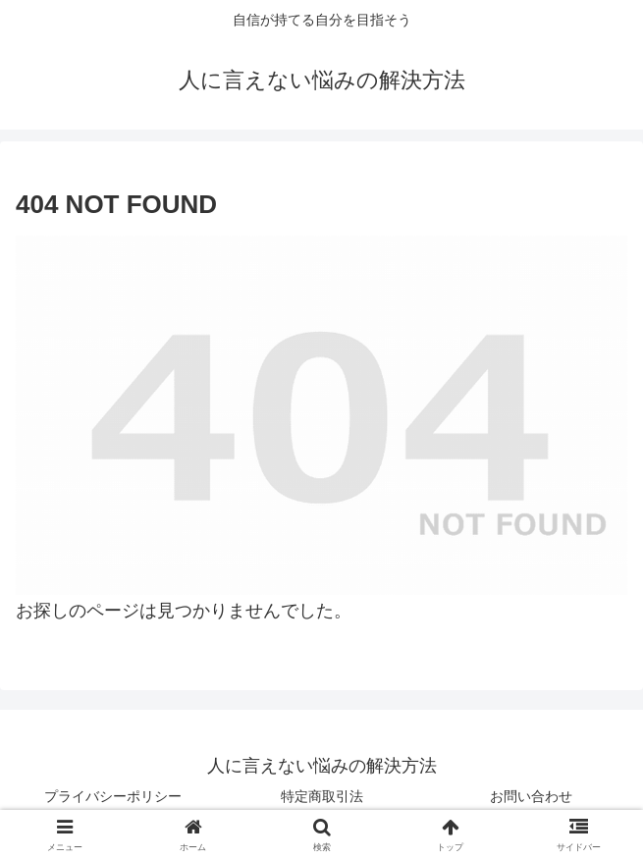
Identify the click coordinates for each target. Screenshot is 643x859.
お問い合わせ (531, 796)
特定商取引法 (322, 796)
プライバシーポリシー (113, 796)
